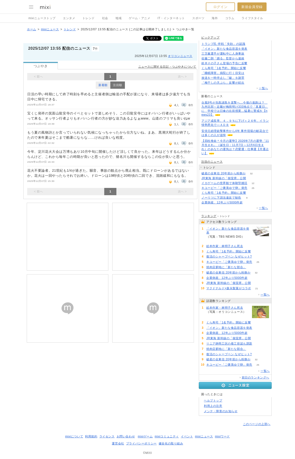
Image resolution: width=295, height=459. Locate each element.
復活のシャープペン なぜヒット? (229, 256)
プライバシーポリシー (141, 443)
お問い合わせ (126, 436)
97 (250, 78)
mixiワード (222, 436)
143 (250, 53)
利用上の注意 (213, 406)
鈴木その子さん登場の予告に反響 (224, 63)
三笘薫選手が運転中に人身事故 (222, 53)
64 (257, 343)
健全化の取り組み (171, 443)
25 (253, 188)
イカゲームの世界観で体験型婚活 (224, 183)
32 (251, 173)
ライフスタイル (252, 18)
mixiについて (74, 436)
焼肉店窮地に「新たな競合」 (226, 267)
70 (253, 63)
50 (257, 256)
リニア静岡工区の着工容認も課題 (229, 343)
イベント (187, 436)
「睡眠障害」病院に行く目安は (222, 73)
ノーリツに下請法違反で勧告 (221, 197)
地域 (118, 18)
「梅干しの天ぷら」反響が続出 (222, 82)
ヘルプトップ (213, 400)
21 (256, 288)
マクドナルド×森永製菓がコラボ (228, 288)
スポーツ (198, 18)
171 (251, 44)
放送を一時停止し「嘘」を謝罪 (222, 78)
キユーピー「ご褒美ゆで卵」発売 (224, 188)
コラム (229, 18)
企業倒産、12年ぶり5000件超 (222, 202)
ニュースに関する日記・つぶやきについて (167, 66)
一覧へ (263, 88)
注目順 (117, 85)
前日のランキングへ (255, 377)
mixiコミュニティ (167, 436)
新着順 (103, 85)
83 (248, 202)
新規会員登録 (252, 7)
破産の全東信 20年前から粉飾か (223, 173)
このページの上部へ (256, 424)
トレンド (88, 18)
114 (250, 58)
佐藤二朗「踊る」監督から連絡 (222, 58)
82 (251, 178)
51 (251, 267)
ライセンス (107, 436)
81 (250, 73)
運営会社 (118, 443)
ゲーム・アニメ (139, 18)
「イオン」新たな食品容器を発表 (224, 48)
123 (250, 82)
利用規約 (91, 436)
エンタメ (69, 18)
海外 (215, 18)
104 (252, 68)
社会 (105, 18)
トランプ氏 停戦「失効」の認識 (223, 44)
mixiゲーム (145, 436)
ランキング (209, 216)
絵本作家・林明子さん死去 (224, 246)
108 (249, 246)
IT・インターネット (171, 18)
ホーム (31, 29)
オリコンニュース (180, 56)
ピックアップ (210, 37)
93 (253, 49)
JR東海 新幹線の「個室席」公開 (223, 178)
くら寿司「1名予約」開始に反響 (223, 68)
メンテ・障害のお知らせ (221, 411)
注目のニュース (212, 161)
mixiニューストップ (42, 18)
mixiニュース (50, 29)
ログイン (220, 7)
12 (253, 183)
